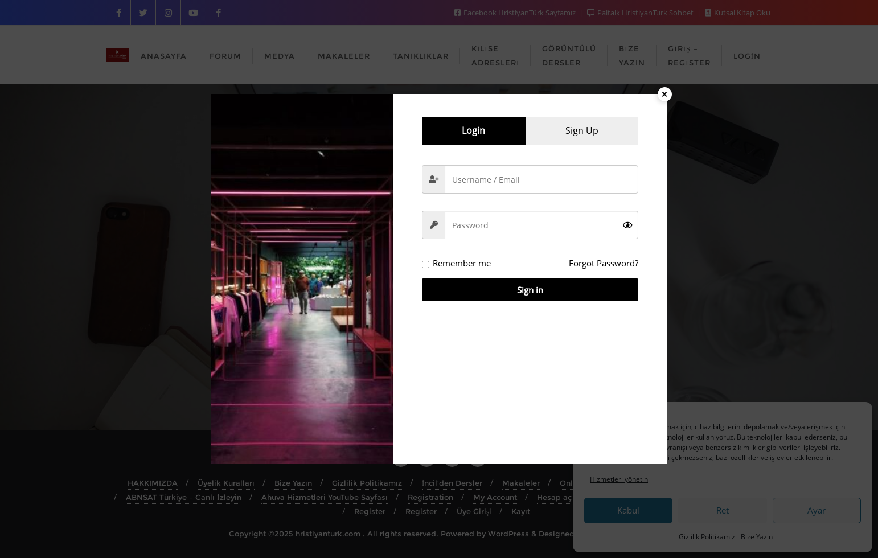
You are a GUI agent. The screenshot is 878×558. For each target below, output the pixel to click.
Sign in (530, 290)
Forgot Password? (603, 263)
